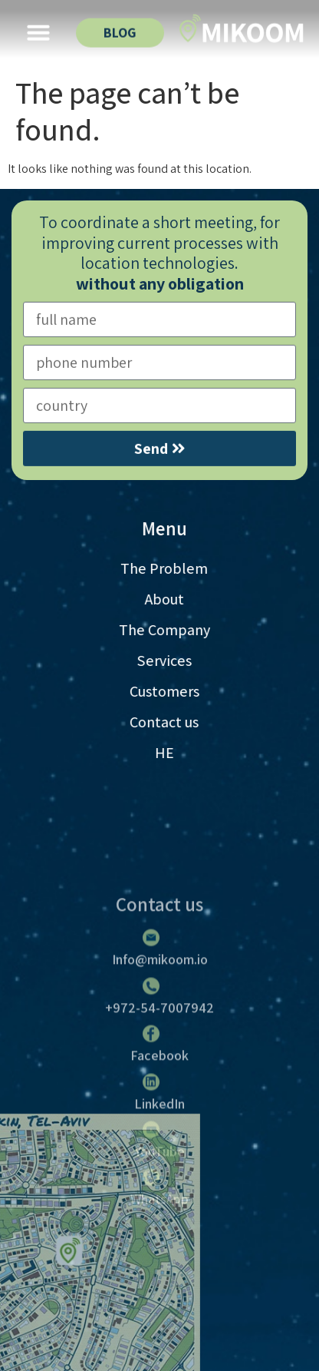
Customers (178, 691)
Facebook (159, 1147)
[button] (38, 30)
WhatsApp (159, 1291)
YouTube (160, 1242)
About (178, 599)
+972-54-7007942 (159, 1099)
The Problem (178, 568)
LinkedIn (159, 1195)
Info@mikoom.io (160, 1051)
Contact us (177, 722)
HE (178, 753)
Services (178, 661)
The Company (178, 630)
